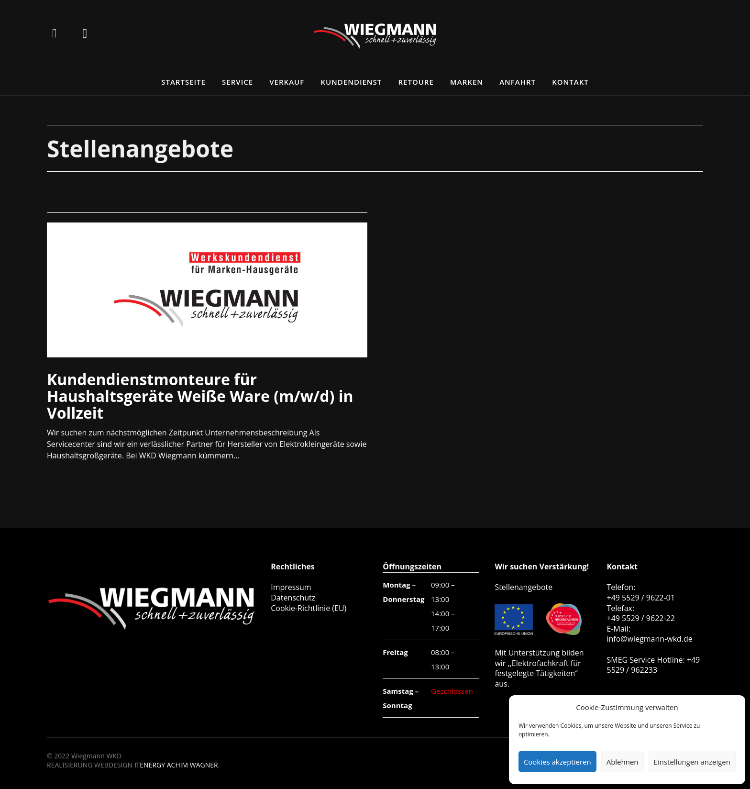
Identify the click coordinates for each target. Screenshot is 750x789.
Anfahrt (517, 82)
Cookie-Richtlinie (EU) (308, 608)
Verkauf (286, 82)
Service (237, 82)
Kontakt (570, 82)
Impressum (291, 587)
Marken (466, 82)
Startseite (183, 82)
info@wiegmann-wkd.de (649, 638)
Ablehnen (623, 762)
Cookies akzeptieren (557, 762)
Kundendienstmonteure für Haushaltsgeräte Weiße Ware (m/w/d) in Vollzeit (200, 396)
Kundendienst (351, 82)
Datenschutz (293, 597)
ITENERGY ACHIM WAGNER (176, 764)
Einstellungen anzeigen (692, 762)
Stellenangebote (523, 587)
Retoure (416, 82)
